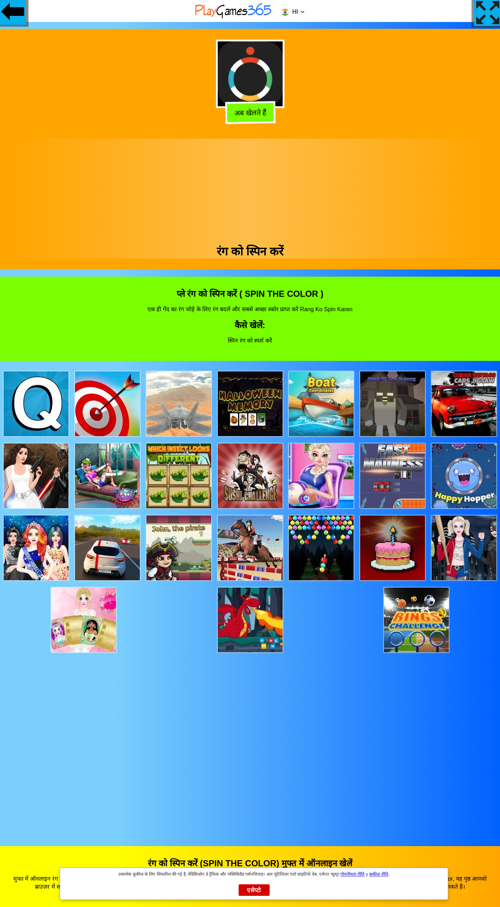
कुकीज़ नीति (378, 874)
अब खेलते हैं (250, 113)
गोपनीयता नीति (352, 874)
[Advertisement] (250, 189)
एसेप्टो (254, 890)
